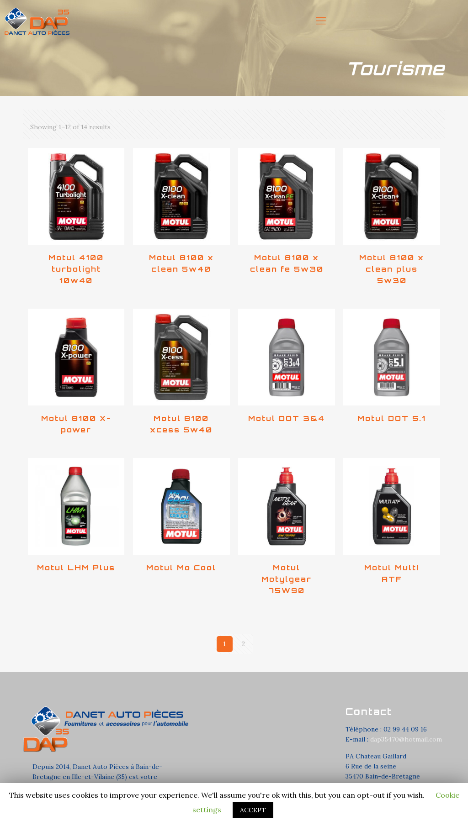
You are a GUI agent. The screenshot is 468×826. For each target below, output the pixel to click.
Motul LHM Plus (76, 567)
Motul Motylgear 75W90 (286, 579)
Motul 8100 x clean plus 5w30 (391, 269)
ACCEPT (253, 810)
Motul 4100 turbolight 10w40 (76, 269)
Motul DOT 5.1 (391, 418)
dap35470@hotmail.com (406, 739)
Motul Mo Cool (181, 567)
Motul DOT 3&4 (286, 418)
